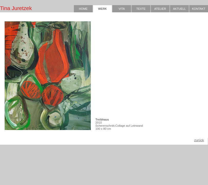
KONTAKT (198, 8)
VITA (121, 8)
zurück (199, 140)
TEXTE (140, 8)
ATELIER (160, 8)
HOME (83, 8)
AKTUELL (179, 8)
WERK (102, 8)
